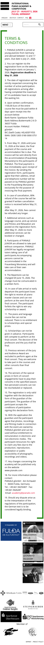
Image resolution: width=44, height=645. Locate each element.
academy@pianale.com (23, 492)
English (5, 18)
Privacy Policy (38, 642)
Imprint (28, 642)
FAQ (26, 18)
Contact (20, 18)
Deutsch (13, 18)
